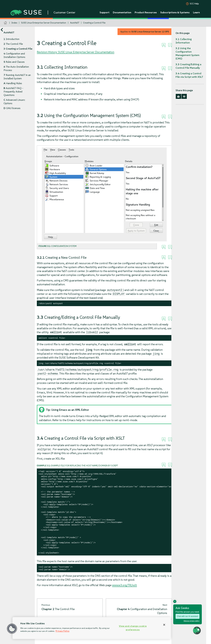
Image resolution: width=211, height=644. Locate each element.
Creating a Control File (94, 22)
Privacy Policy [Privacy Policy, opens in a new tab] (62, 631)
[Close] (164, 624)
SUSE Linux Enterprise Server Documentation (43, 22)
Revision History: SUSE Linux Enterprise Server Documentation (75, 52)
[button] (12, 629)
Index (14, 22)
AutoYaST (74, 22)
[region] (91, 628)
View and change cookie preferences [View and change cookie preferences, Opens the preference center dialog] (133, 628)
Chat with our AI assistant (187, 616)
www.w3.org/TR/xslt (124, 585)
